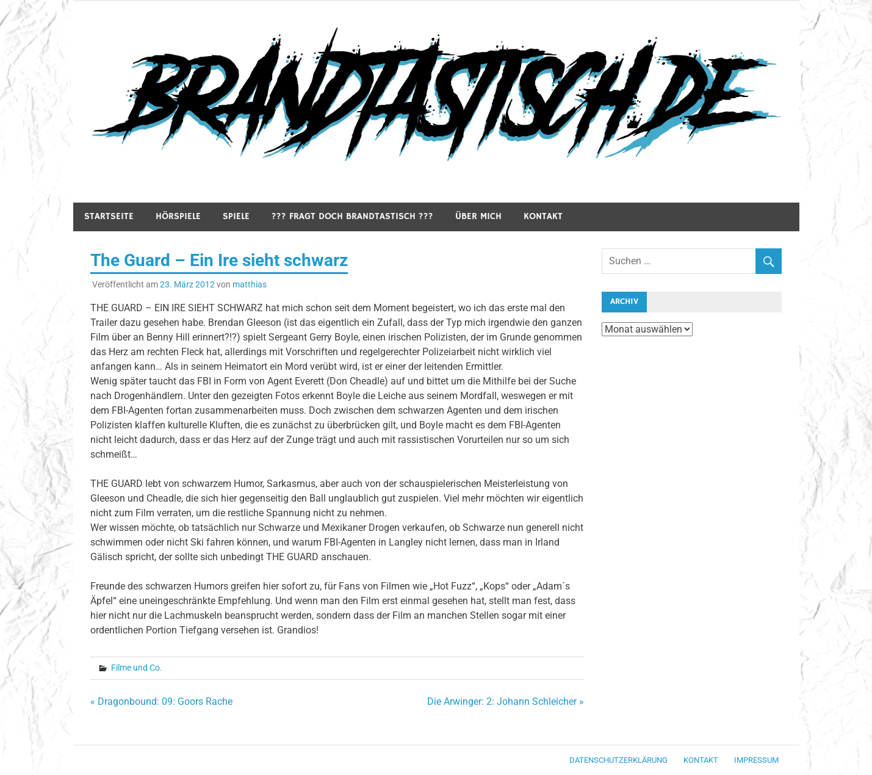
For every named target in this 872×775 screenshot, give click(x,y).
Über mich (478, 216)
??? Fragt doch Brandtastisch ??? (352, 216)
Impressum (756, 760)
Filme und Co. (136, 667)
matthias (249, 284)
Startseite (109, 216)
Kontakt (543, 216)
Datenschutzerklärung (618, 760)
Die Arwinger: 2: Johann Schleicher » (505, 701)
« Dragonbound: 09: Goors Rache (161, 701)
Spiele (236, 216)
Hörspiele (178, 216)
